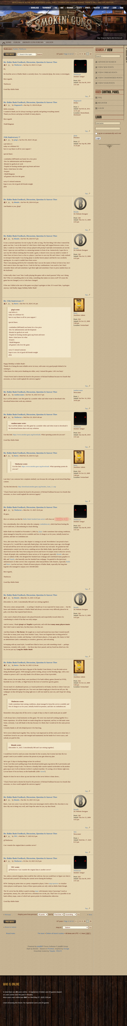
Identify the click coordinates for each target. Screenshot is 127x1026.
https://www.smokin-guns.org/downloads (26, 435)
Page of (68, 54)
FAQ (56, 8)
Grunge (66, 949)
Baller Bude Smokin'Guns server (34, 519)
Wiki (61, 8)
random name (19, 395)
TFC (15, 836)
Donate (87, 8)
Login (114, 8)
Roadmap (70, 8)
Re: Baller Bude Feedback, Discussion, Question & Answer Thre (30, 62)
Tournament (46, 8)
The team (41, 933)
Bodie (68, 562)
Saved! (42, 771)
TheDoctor (22, 49)
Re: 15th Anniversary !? (14, 301)
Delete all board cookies (55, 933)
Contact (106, 8)
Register (97, 8)
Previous (8, 915)
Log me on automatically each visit (109, 133)
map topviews (53, 883)
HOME (121, 8)
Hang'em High (105, 38)
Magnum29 (18, 105)
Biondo (16, 202)
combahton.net (45, 524)
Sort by (56, 914)
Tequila (12, 559)
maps (36, 891)
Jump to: (59, 927)
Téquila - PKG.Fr (55, 951)
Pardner (15, 49)
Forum (17, 42)
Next (90, 915)
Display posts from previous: (33, 914)
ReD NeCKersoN (117, 38)
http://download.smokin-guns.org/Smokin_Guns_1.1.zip (37, 487)
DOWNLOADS (35, 8)
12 (90, 54)
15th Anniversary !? (12, 137)
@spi (16, 140)
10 (84, 54)
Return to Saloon (10, 927)
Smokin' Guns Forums (33, 42)
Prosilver (51, 949)
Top (86, 96)
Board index (10, 933)
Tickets (79, 8)
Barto (16, 304)
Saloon (49, 42)
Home (8, 42)
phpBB (39, 946)
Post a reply (10, 54)
